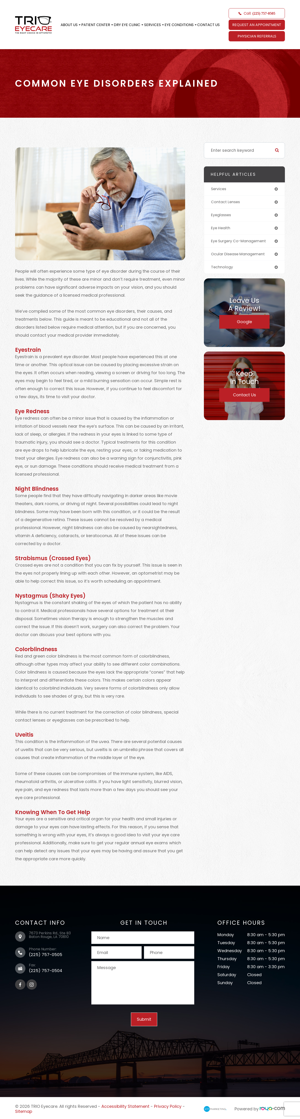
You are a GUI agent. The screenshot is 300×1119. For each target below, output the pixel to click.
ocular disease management (240, 256)
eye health (221, 229)
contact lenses (227, 202)
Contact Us (208, 24)
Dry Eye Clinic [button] (128, 24)
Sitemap (23, 1110)
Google (244, 324)
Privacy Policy (167, 1106)
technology (222, 269)
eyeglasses (222, 216)
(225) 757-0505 (45, 954)
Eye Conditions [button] (181, 24)
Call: (256, 13)
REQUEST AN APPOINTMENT (256, 24)
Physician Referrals (257, 36)
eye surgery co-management (241, 243)
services (219, 189)
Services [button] (154, 24)
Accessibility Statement (125, 1106)
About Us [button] (71, 24)
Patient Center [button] (97, 24)
